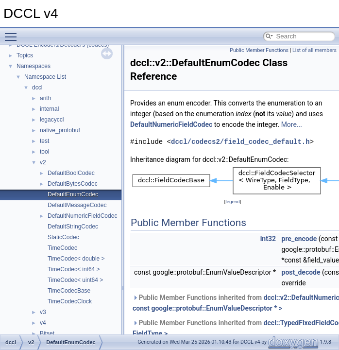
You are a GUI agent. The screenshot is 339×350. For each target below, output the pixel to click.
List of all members (314, 50)
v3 (43, 312)
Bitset (47, 333)
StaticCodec (63, 237)
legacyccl (52, 119)
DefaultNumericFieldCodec (82, 215)
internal (49, 108)
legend (232, 201)
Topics (25, 55)
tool (44, 151)
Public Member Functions (259, 50)
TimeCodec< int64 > (74, 269)
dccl (37, 87)
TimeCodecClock (70, 301)
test (44, 141)
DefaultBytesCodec (73, 183)
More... (291, 124)
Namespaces (34, 66)
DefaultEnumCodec (73, 194)
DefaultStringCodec (73, 226)
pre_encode (299, 239)
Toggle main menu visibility (13, 32)
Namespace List (45, 76)
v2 (43, 162)
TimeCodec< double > (76, 258)
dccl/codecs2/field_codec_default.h (240, 141)
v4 (43, 322)
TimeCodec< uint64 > (75, 280)
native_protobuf (60, 130)
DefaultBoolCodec (71, 173)
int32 (268, 239)
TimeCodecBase (69, 290)
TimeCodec (62, 248)
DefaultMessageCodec (77, 205)
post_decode (301, 272)
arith (45, 98)
